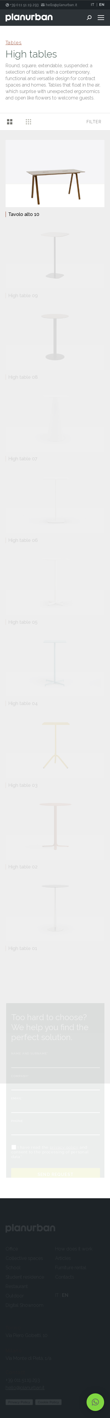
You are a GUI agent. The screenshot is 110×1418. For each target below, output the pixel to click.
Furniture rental (70, 1267)
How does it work (73, 1249)
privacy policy (64, 1147)
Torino (13, 1328)
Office (12, 1249)
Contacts (64, 1277)
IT (92, 5)
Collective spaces (24, 1258)
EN (101, 5)
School (13, 1267)
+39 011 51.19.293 (23, 1380)
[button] (95, 1402)
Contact (16, 1372)
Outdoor (15, 1296)
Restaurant (17, 1286)
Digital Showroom (24, 1305)
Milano (14, 1350)
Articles (63, 1258)
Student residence (25, 1277)
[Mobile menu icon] (100, 17)
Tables (14, 42)
